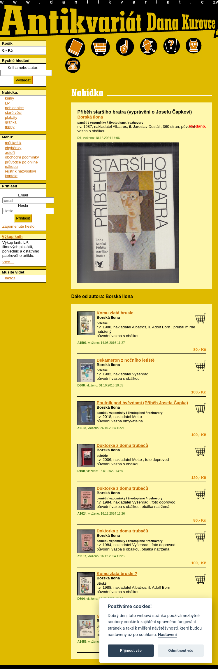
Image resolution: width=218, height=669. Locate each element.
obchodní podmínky (22, 157)
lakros (10, 278)
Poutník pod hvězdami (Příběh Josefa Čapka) (142, 402)
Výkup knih (12, 236)
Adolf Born (161, 327)
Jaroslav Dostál (146, 126)
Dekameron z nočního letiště (125, 360)
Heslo (23, 205)
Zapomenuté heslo (18, 226)
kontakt (11, 176)
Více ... (8, 262)
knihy (9, 98)
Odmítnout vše (180, 650)
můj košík (13, 143)
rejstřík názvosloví (20, 171)
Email (23, 195)
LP (7, 103)
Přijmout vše (131, 650)
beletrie (102, 323)
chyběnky (13, 148)
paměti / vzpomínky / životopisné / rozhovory (110, 122)
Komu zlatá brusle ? (116, 573)
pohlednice (14, 108)
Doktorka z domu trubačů (122, 445)
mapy (10, 127)
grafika (11, 122)
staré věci (13, 112)
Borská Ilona (90, 117)
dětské (101, 583)
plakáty (11, 117)
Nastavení (167, 634)
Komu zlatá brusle (114, 313)
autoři (10, 152)
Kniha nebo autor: (23, 67)
